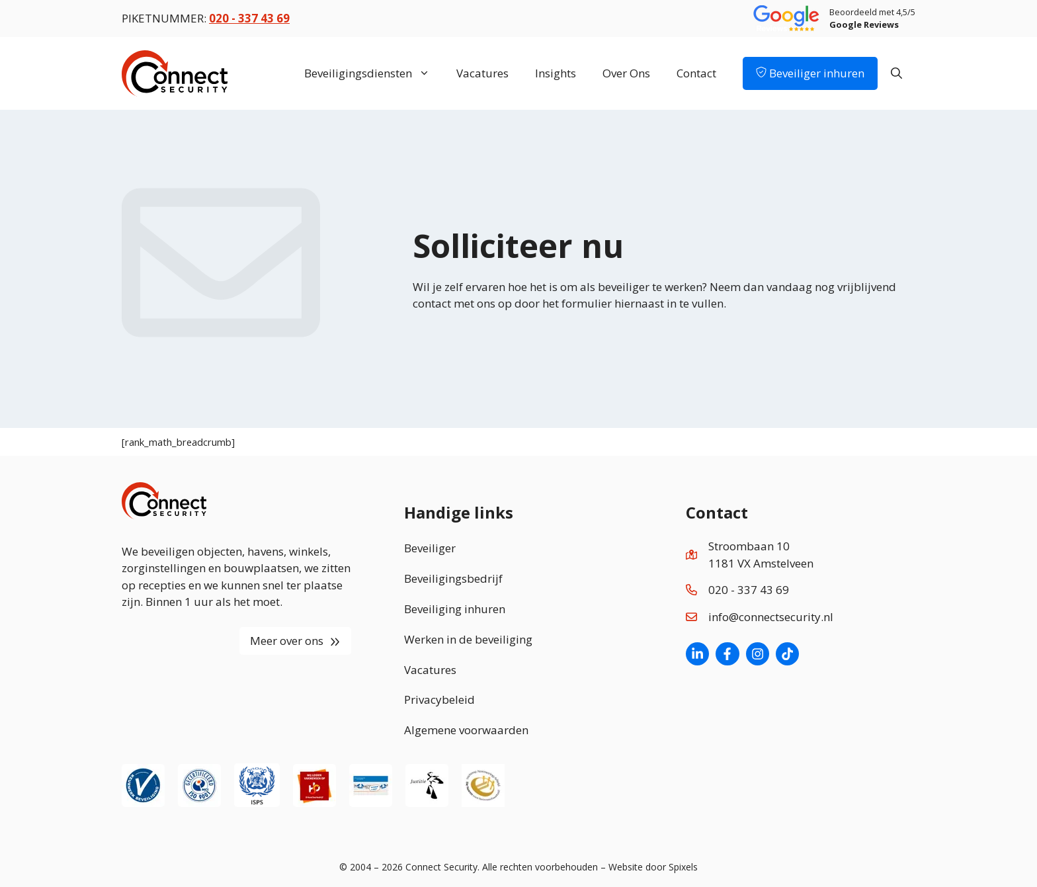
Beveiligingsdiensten (373, 73)
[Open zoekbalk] (896, 73)
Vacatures (482, 73)
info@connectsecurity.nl (770, 616)
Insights (555, 73)
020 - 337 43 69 (748, 589)
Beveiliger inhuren (810, 73)
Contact (696, 73)
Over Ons (626, 73)
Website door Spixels (653, 867)
